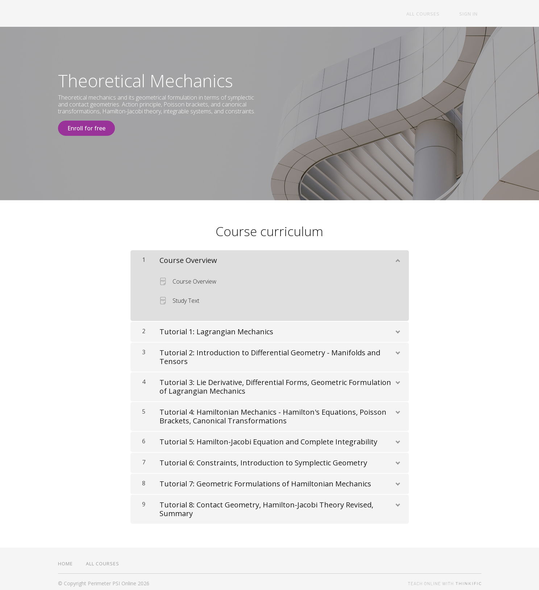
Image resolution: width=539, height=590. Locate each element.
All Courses (433, 14)
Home (65, 560)
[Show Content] (397, 256)
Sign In (472, 14)
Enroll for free (86, 128)
